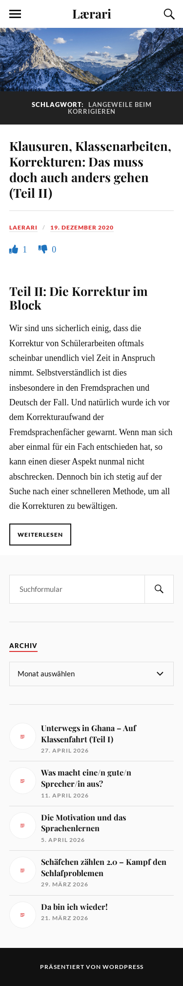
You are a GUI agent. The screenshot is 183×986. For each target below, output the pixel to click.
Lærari (91, 13)
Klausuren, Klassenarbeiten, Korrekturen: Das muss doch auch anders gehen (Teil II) (90, 169)
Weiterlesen (40, 534)
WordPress (122, 966)
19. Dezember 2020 (82, 227)
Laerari (23, 227)
